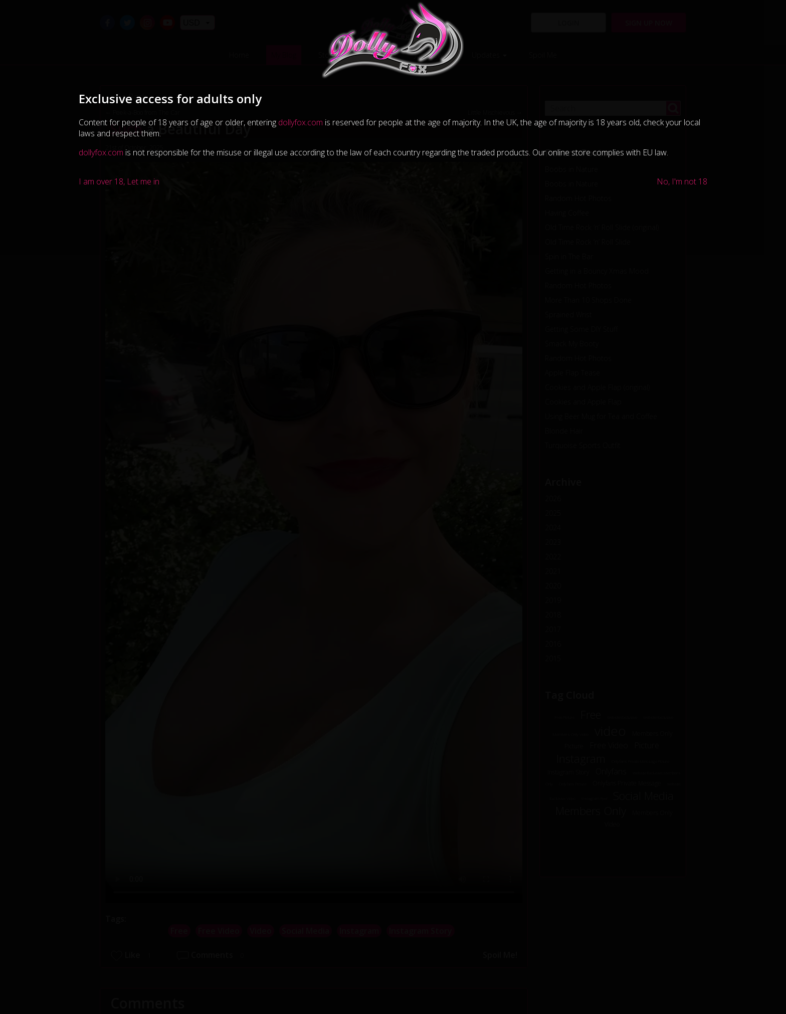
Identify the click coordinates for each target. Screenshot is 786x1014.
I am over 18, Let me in (119, 181)
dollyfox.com (300, 122)
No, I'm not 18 (682, 181)
